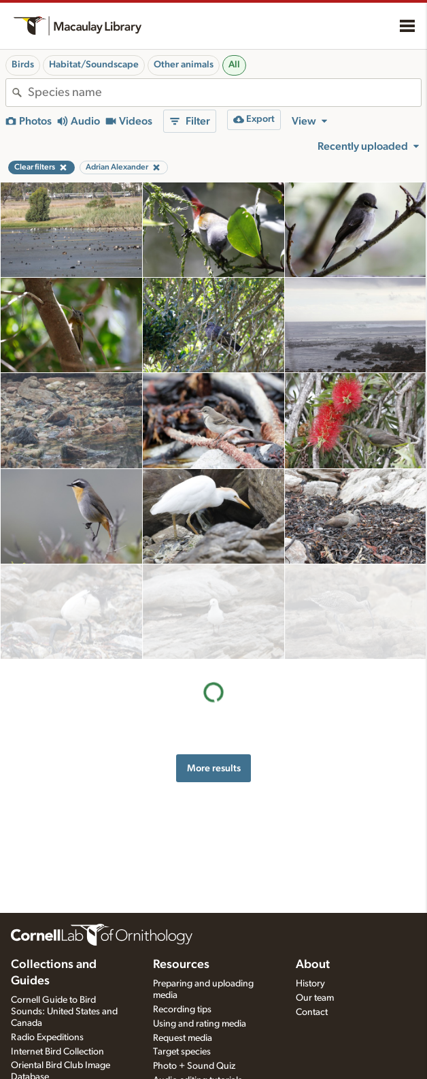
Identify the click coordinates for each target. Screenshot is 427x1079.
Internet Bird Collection (57, 1052)
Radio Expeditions (47, 1037)
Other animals (184, 64)
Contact (312, 1012)
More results (214, 672)
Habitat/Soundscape (94, 64)
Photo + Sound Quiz (194, 1066)
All (234, 64)
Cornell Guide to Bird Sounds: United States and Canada (64, 1011)
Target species (182, 1052)
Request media (182, 1038)
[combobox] (224, 92)
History (310, 983)
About (313, 965)
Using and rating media (199, 1024)
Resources (181, 965)
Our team (315, 998)
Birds (23, 64)
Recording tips (182, 1009)
